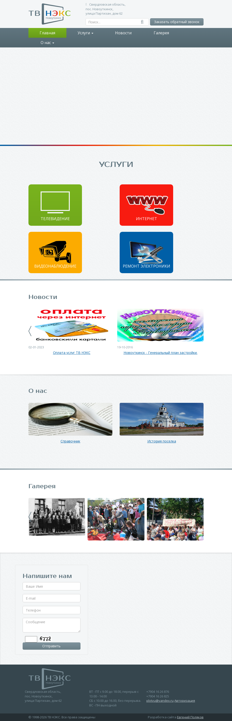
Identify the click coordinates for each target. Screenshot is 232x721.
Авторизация (184, 700)
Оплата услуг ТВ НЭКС (71, 353)
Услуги (85, 33)
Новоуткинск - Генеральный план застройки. (160, 353)
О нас (47, 42)
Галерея (161, 33)
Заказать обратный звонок (176, 21)
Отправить (51, 646)
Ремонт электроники (146, 266)
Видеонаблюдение (55, 266)
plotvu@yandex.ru (160, 700)
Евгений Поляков (190, 717)
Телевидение (55, 218)
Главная (47, 33)
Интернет (146, 218)
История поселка (161, 441)
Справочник (70, 441)
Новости (123, 33)
